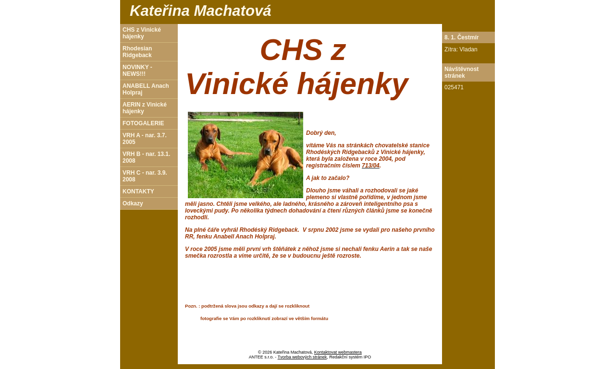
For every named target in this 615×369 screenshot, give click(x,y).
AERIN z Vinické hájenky (145, 108)
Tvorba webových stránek (302, 357)
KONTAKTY (138, 191)
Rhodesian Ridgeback (137, 52)
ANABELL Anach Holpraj (146, 89)
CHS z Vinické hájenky (142, 33)
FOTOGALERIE (143, 123)
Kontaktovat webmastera (338, 352)
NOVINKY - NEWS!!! (137, 70)
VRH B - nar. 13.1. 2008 (146, 157)
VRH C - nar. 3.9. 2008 (145, 176)
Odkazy (133, 203)
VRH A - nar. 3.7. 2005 (145, 138)
